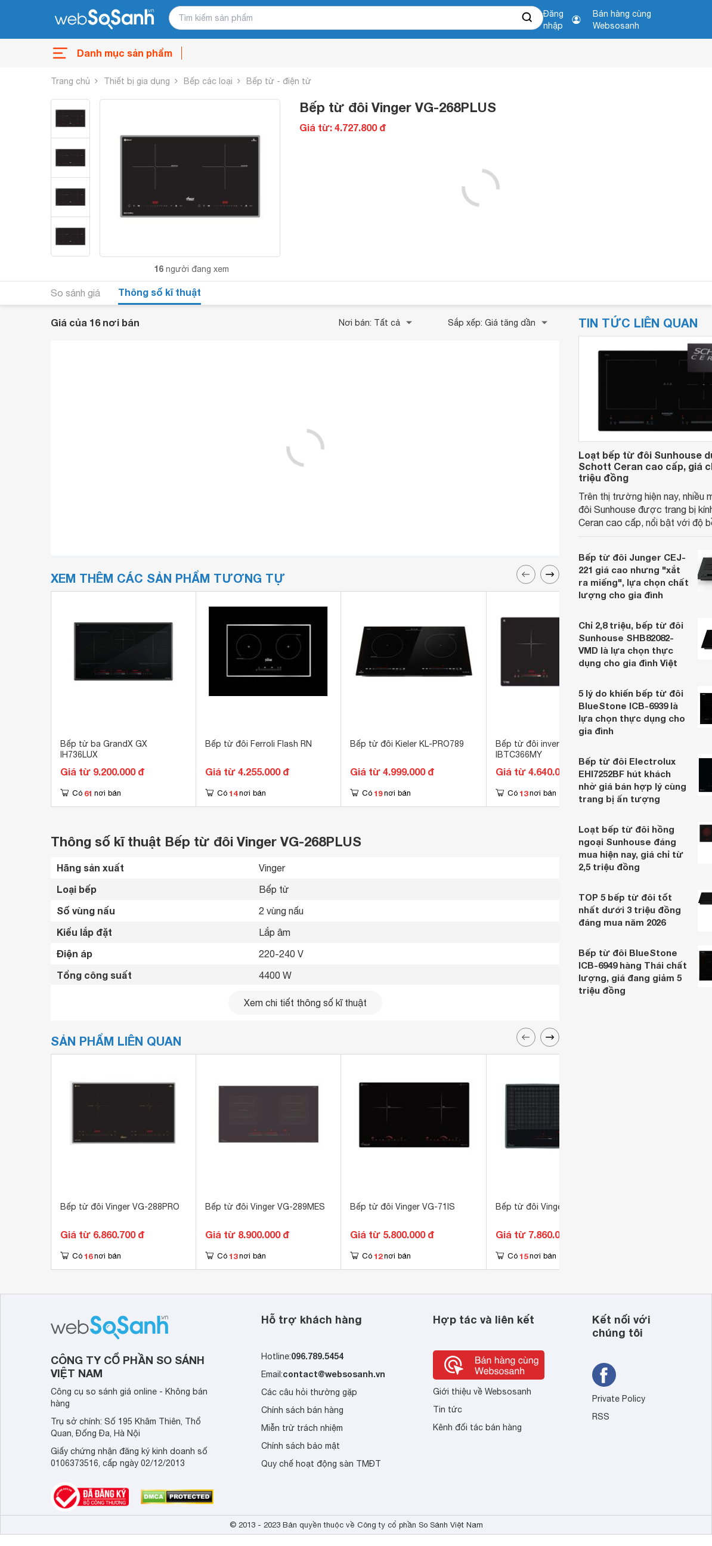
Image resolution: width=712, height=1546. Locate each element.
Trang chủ (70, 81)
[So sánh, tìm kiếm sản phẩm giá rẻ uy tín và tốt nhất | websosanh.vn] (104, 19)
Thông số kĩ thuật (159, 292)
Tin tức (447, 1409)
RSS (600, 1416)
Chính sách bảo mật (300, 1446)
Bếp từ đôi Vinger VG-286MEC (555, 1206)
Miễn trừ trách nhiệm (302, 1428)
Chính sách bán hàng (302, 1410)
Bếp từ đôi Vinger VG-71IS (402, 1206)
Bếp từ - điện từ (278, 81)
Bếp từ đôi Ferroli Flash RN (258, 744)
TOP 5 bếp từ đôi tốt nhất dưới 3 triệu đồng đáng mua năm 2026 (629, 909)
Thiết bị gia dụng (137, 81)
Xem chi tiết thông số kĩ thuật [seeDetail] (305, 1002)
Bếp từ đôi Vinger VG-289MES (265, 1206)
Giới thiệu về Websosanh (482, 1391)
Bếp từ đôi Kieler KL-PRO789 (407, 744)
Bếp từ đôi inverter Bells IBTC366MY (544, 749)
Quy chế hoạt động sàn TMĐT (321, 1463)
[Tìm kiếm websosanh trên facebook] (604, 1375)
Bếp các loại (208, 81)
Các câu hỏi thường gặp (309, 1392)
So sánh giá (75, 292)
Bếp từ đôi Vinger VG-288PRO (119, 1206)
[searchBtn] (528, 18)
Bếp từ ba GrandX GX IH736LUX (103, 749)
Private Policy (618, 1398)
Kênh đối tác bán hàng (477, 1427)
